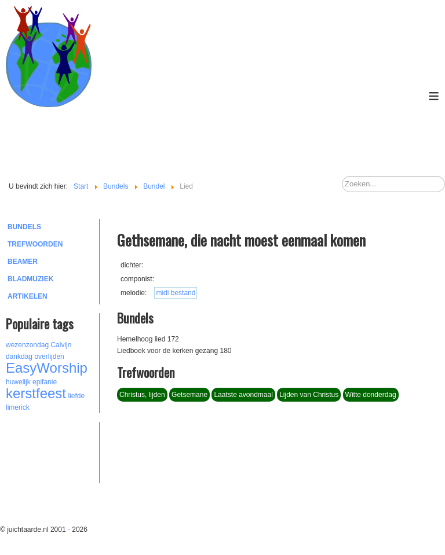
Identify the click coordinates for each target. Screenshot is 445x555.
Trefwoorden (35, 244)
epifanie (44, 382)
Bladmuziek (30, 279)
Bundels (24, 227)
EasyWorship (46, 368)
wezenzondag (27, 345)
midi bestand (175, 293)
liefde (76, 396)
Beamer (23, 262)
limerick (18, 407)
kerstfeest (36, 393)
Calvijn (60, 345)
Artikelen (28, 296)
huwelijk (18, 382)
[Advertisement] (69, 451)
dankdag (19, 356)
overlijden (49, 356)
